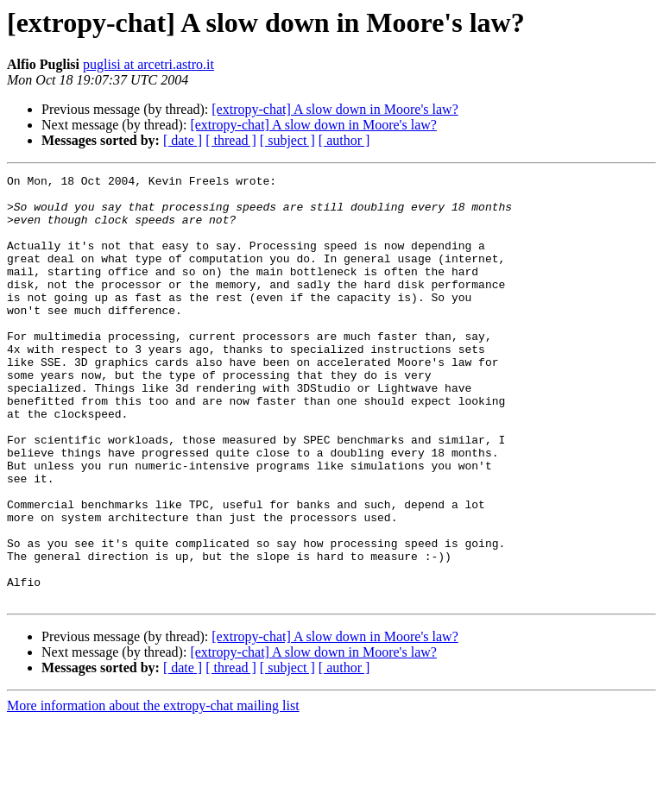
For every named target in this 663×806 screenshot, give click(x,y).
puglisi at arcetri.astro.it (148, 64)
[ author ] (344, 140)
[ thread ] (230, 140)
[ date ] (182, 140)
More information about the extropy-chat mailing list (153, 791)
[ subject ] (287, 140)
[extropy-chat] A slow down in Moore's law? (335, 109)
